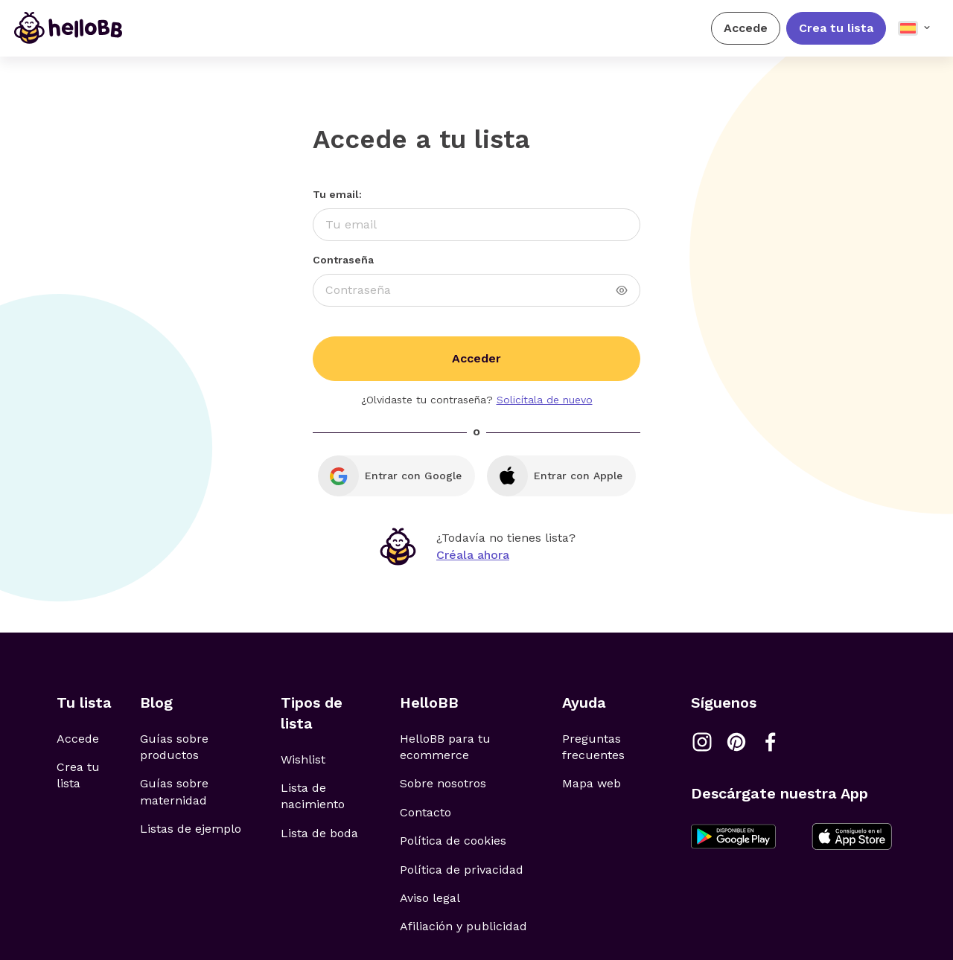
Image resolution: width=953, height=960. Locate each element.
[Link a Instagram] (702, 742)
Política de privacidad (461, 870)
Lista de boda (319, 833)
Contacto (425, 812)
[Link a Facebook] (770, 742)
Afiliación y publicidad (463, 926)
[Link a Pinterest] (736, 742)
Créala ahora (472, 555)
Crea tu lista (836, 28)
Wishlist (303, 759)
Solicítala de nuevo (545, 400)
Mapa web (591, 783)
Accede (746, 28)
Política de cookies (453, 840)
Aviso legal (430, 898)
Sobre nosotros (443, 783)
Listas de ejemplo (190, 829)
